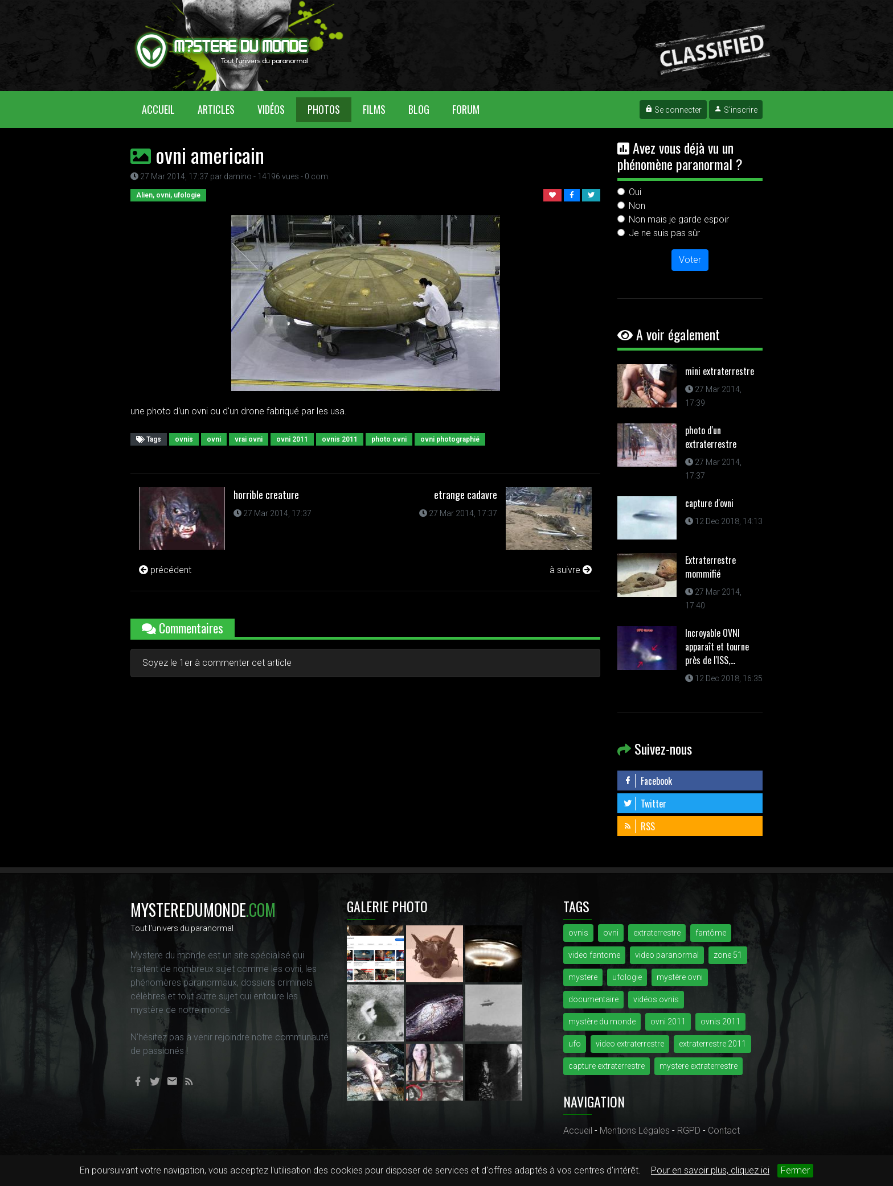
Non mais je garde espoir (679, 219)
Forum (466, 109)
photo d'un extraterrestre (710, 437)
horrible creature (266, 494)
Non (637, 205)
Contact (724, 1130)
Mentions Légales (635, 1130)
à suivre (571, 570)
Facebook (647, 781)
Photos (324, 109)
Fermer (795, 1170)
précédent (165, 570)
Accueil (164, 109)
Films (374, 109)
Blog (418, 109)
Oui (635, 192)
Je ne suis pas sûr (664, 233)
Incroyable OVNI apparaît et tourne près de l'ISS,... (717, 646)
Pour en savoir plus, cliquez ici (710, 1170)
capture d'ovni (709, 503)
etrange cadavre (465, 494)
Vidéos (271, 109)
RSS (639, 826)
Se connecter (673, 109)
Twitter (644, 803)
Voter (690, 259)
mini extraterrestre (719, 371)
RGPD (689, 1130)
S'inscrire (735, 109)
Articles (216, 109)
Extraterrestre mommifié (710, 566)
